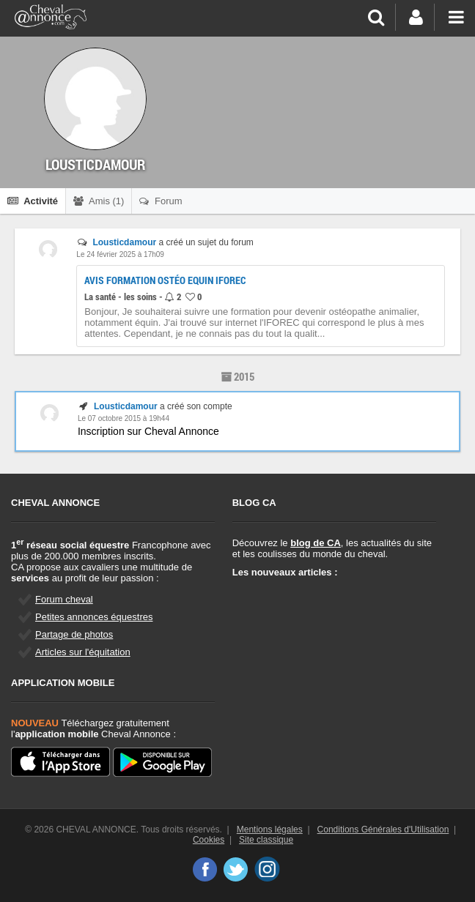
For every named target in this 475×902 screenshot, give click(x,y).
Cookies (208, 840)
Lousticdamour (124, 242)
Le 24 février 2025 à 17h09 (120, 254)
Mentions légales (270, 829)
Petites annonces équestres (93, 616)
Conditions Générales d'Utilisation (383, 829)
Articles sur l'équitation (82, 651)
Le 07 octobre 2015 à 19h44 (123, 418)
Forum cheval (64, 599)
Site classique (266, 840)
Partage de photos (74, 634)
